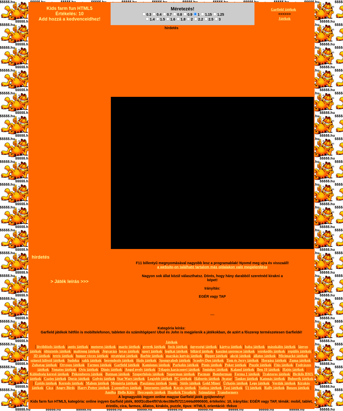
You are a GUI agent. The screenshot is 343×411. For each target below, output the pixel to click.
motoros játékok (103, 347)
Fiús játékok (283, 365)
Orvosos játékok (72, 365)
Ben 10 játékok (268, 369)
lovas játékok (129, 351)
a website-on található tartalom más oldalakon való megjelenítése (212, 267)
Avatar (227, 379)
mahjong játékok (86, 351)
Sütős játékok (190, 383)
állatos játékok (264, 356)
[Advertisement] (171, 43)
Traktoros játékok (276, 374)
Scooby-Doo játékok (208, 360)
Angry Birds (65, 388)
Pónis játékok (211, 365)
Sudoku (73, 360)
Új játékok (253, 388)
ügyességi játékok (203, 347)
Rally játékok (274, 388)
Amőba (110, 392)
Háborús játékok (207, 379)
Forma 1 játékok (247, 374)
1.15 (206, 14)
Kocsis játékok (185, 388)
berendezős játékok (118, 360)
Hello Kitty (126, 392)
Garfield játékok (283, 9)
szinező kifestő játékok (47, 360)
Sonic (173, 383)
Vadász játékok (210, 388)
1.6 (170, 19)
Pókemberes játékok (87, 374)
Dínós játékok (111, 369)
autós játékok (78, 347)
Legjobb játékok (160, 379)
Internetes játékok (158, 388)
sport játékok (152, 351)
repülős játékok (300, 351)
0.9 (187, 14)
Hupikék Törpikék (181, 392)
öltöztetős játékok (57, 351)
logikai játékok (176, 351)
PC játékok (182, 379)
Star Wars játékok (131, 379)
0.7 (167, 14)
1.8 (181, 19)
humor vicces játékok (92, 356)
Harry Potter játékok (94, 388)
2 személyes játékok (126, 388)
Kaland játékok (242, 369)
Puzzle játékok (260, 365)
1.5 (160, 19)
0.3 (146, 14)
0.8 (177, 14)
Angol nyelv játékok (140, 369)
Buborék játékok (300, 379)
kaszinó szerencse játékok (235, 351)
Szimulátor (207, 392)
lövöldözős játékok (51, 347)
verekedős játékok (271, 351)
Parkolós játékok (186, 365)
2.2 (198, 19)
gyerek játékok (154, 347)
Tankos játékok (246, 379)
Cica (49, 388)
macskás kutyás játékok (184, 356)
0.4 (156, 14)
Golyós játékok (103, 379)
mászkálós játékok (282, 347)
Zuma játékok (300, 360)
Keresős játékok (71, 383)
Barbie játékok (152, 356)
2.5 (208, 19)
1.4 (150, 19)
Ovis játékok (88, 369)
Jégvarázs (109, 351)
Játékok (284, 19)
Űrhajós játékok (235, 383)
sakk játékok (91, 360)
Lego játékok (259, 383)
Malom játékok (97, 383)
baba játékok (255, 347)
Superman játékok (181, 374)
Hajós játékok (293, 369)
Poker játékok (235, 365)
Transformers (227, 392)
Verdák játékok (284, 383)
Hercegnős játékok (152, 392)
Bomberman (222, 374)
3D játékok (41, 356)
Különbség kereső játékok (49, 374)
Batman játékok (117, 374)
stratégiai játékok (124, 356)
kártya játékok (231, 347)
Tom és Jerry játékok (243, 360)
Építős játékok (46, 383)
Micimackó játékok (293, 356)
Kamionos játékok (156, 365)
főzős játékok (146, 360)
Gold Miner (211, 383)
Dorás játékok (79, 379)
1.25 (218, 14)
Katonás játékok (272, 379)
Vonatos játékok (64, 369)
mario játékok (129, 347)
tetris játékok (63, 356)
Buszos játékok (297, 388)
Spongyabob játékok (175, 360)
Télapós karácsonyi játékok (179, 369)
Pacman (204, 374)
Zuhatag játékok (44, 365)
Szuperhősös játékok (148, 374)
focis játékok (177, 347)
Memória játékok (124, 383)
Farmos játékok (100, 365)
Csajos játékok (55, 379)
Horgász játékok (274, 360)
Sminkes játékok (215, 369)
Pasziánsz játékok (153, 383)
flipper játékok (216, 356)
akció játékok (240, 356)
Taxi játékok (233, 388)
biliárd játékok (202, 351)
